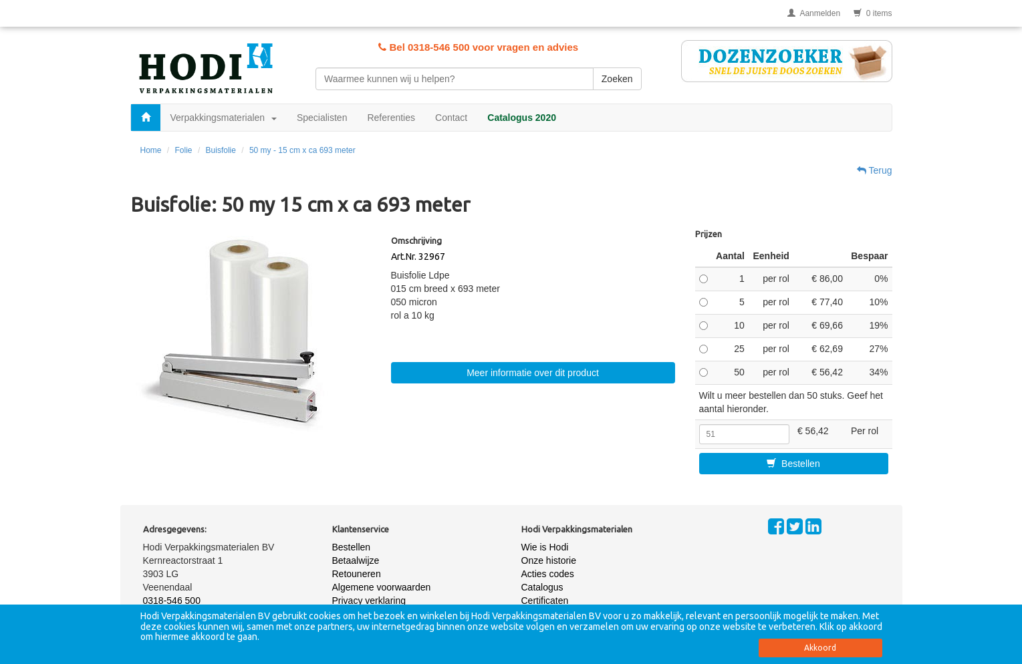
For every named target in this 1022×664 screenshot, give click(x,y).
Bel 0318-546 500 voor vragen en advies (478, 47)
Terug (874, 170)
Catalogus (542, 587)
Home (151, 150)
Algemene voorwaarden (381, 587)
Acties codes (547, 573)
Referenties (391, 117)
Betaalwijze (356, 560)
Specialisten (322, 117)
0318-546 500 (172, 600)
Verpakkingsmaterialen (223, 117)
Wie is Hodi (545, 547)
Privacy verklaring (369, 600)
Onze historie (548, 560)
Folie (184, 150)
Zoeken (617, 78)
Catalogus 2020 (521, 117)
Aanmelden (813, 13)
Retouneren (356, 573)
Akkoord (820, 647)
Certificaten (545, 600)
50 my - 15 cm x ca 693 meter (302, 150)
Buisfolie (221, 150)
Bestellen (793, 463)
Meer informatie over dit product (533, 372)
